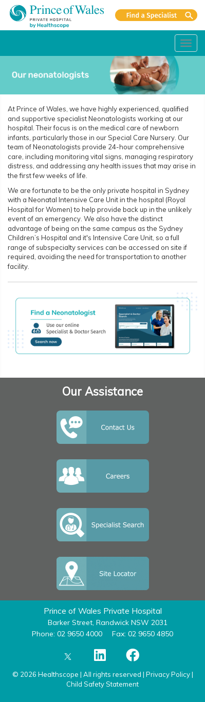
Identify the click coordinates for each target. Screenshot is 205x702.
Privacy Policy (168, 674)
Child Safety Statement (102, 684)
